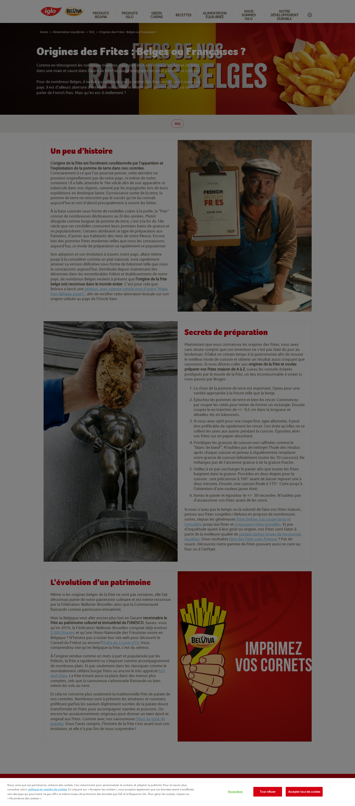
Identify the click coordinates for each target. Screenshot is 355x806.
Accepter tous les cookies (304, 791)
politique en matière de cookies (47, 789)
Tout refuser (268, 791)
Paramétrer (235, 791)
